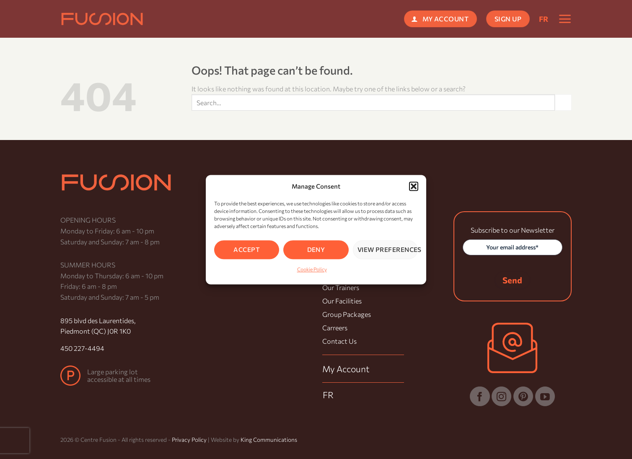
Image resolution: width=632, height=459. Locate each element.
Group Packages (346, 314)
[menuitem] (544, 18)
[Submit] (563, 102)
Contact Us (339, 341)
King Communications (269, 439)
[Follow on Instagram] (501, 396)
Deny (316, 249)
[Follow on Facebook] (480, 396)
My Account (345, 368)
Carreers (334, 328)
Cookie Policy (312, 269)
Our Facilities (342, 301)
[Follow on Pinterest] (523, 396)
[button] (413, 186)
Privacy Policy (189, 439)
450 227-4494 (82, 348)
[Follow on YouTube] (545, 396)
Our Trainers (340, 287)
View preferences (387, 249)
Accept (246, 249)
